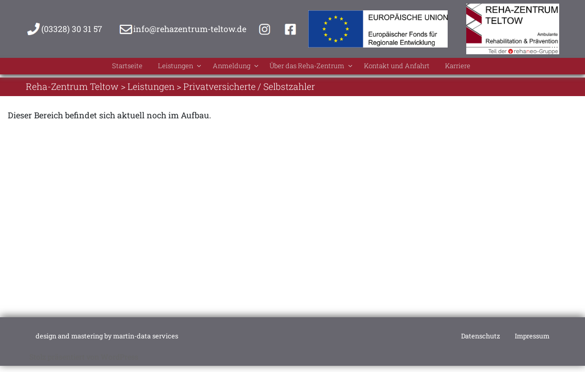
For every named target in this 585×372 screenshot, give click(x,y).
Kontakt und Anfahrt (422, 67)
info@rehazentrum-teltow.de (189, 28)
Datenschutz (480, 336)
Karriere (497, 67)
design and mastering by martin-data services (107, 336)
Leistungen (154, 67)
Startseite (90, 67)
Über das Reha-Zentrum (316, 67)
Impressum (532, 336)
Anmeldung (223, 67)
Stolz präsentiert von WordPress (83, 357)
